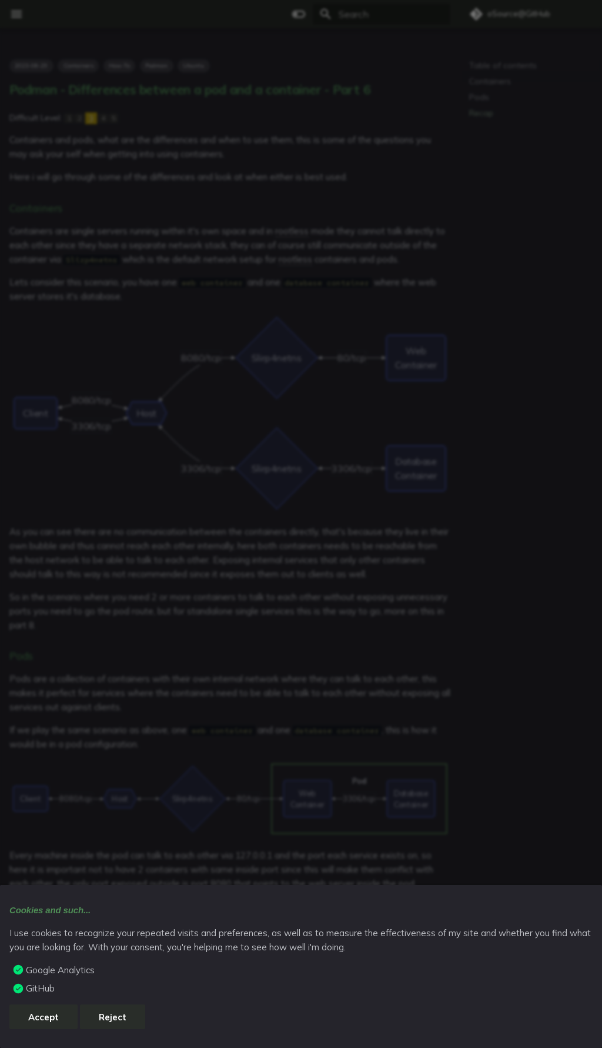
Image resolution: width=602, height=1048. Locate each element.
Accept (43, 1017)
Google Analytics (60, 970)
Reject (112, 1017)
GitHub (40, 988)
